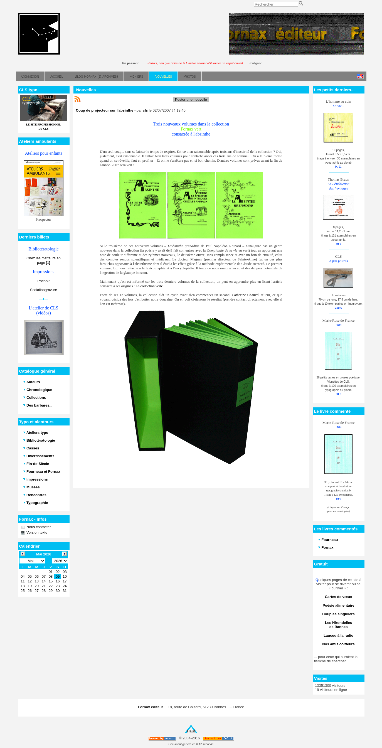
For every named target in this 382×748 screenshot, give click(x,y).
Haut (191, 731)
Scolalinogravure (43, 290)
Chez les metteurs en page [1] (43, 260)
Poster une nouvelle (191, 99)
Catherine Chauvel (245, 295)
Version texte (37, 532)
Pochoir (43, 281)
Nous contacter (38, 527)
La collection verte (149, 286)
